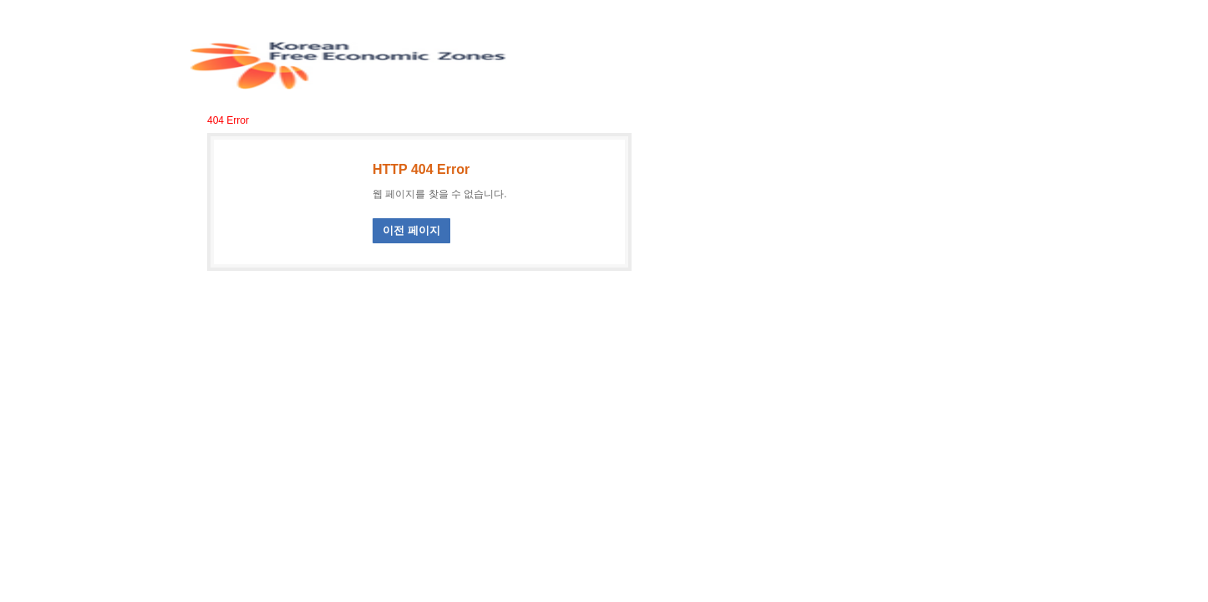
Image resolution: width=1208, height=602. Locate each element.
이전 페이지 (411, 230)
